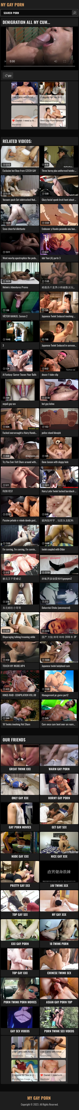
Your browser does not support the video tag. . (39, 48)
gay (9, 75)
